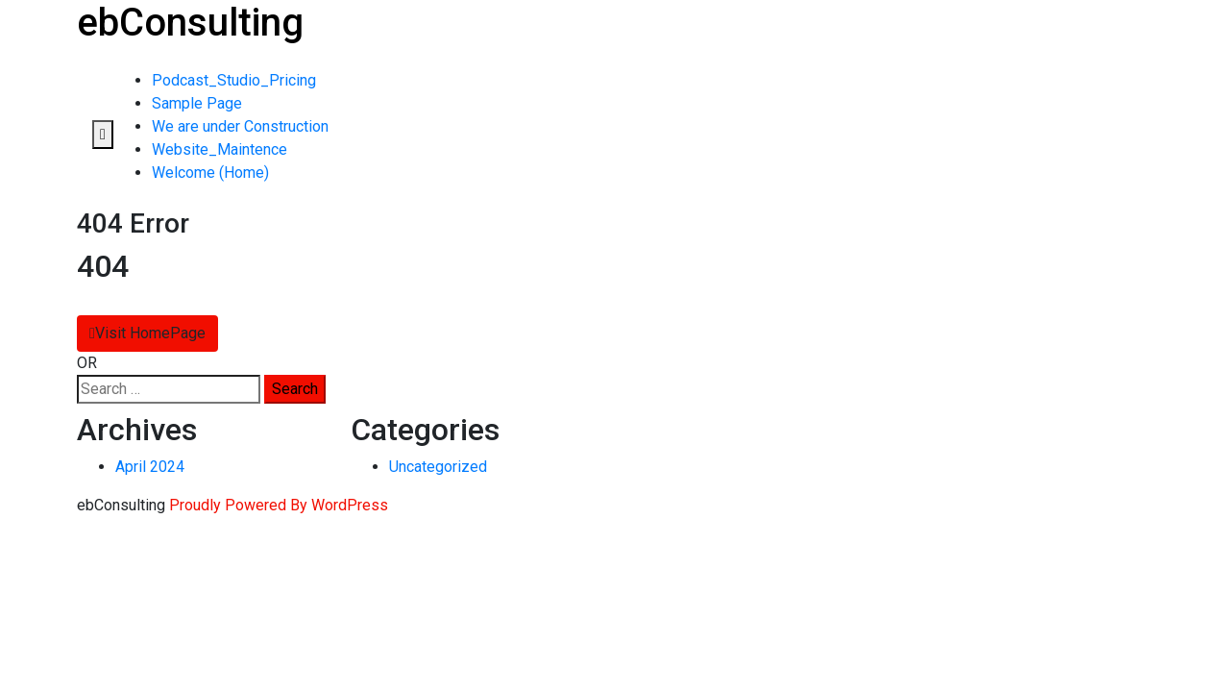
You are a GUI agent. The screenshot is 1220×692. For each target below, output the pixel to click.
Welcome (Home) (210, 172)
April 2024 (149, 466)
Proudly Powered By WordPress (278, 505)
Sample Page (197, 103)
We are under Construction (240, 126)
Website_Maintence (219, 149)
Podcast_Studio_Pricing (234, 80)
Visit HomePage (147, 333)
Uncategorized (438, 466)
